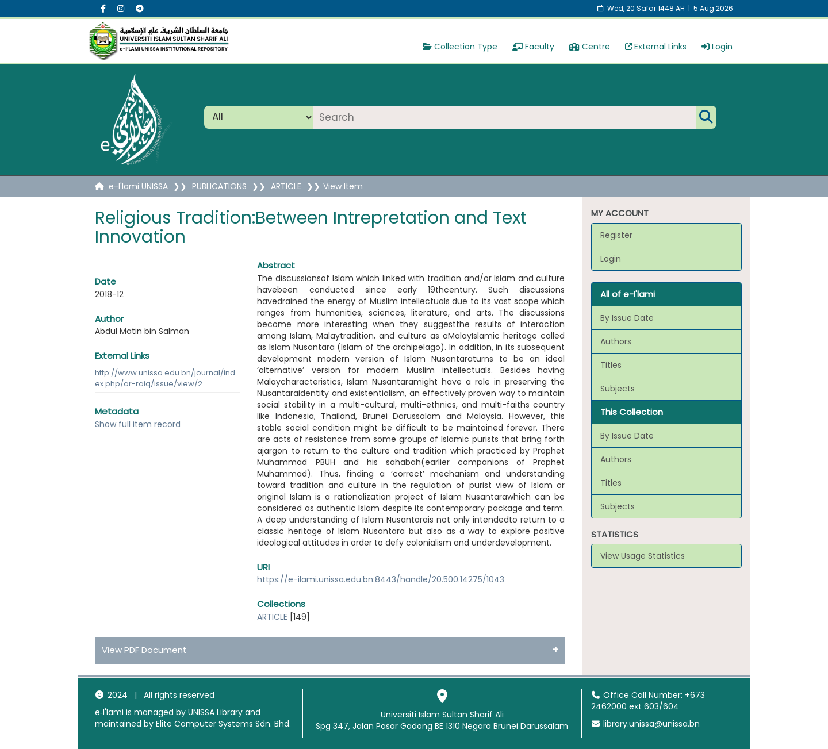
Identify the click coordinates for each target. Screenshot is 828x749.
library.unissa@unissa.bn (645, 723)
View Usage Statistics (642, 556)
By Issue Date (627, 318)
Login (717, 46)
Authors (615, 341)
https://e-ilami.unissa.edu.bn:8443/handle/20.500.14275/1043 (380, 579)
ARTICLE (286, 186)
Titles (611, 365)
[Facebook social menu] (103, 8)
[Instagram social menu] (121, 8)
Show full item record (138, 424)
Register (616, 235)
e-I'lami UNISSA (138, 186)
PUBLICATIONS (219, 186)
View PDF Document (144, 650)
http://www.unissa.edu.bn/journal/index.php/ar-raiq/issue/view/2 (165, 378)
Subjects (617, 388)
